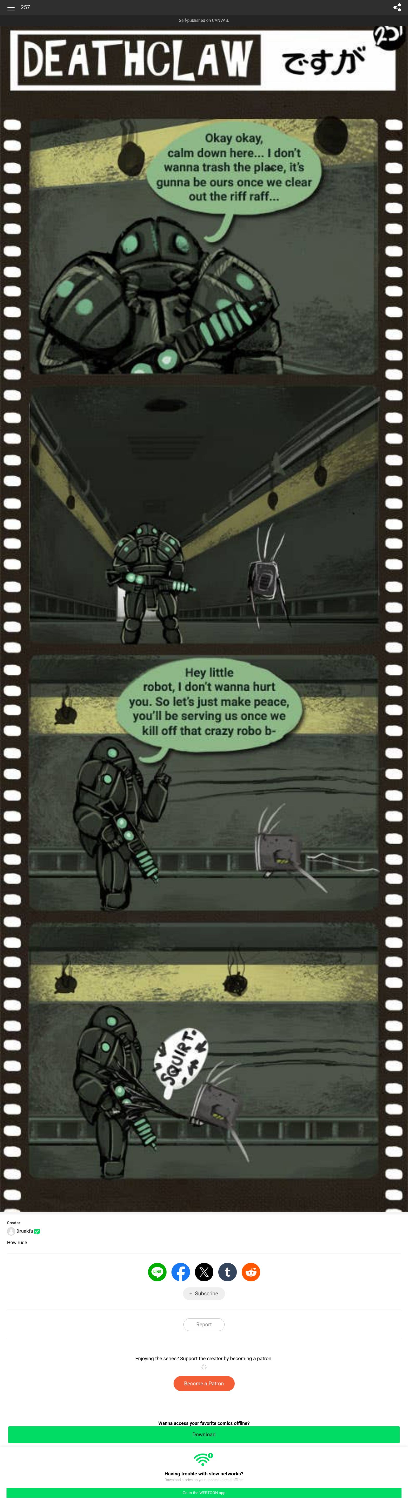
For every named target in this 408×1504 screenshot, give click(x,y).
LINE (157, 1272)
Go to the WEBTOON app (204, 1492)
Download (203, 1434)
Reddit (251, 1272)
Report (204, 1324)
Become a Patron (204, 1383)
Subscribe (206, 1293)
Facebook (180, 1272)
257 (25, 7)
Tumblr (227, 1272)
